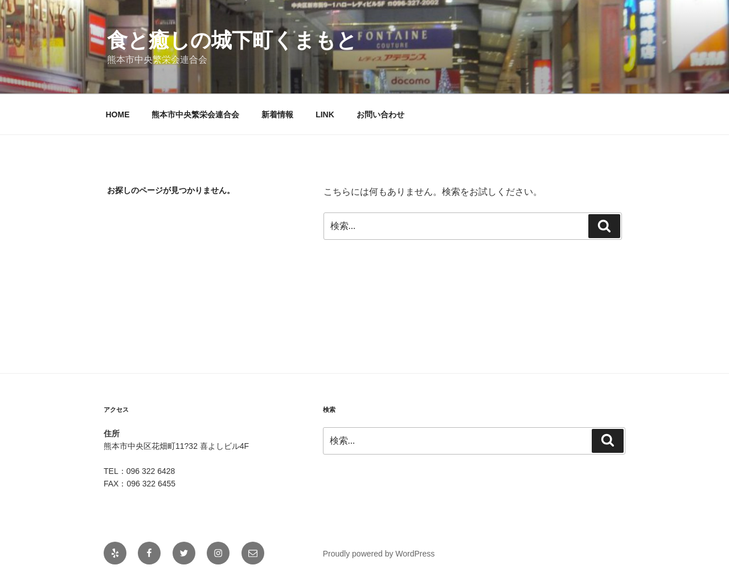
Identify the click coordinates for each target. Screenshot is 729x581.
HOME (118, 114)
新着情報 (277, 114)
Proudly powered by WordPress (379, 553)
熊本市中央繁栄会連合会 (195, 114)
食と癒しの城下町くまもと (232, 40)
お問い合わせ (380, 114)
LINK (325, 114)
